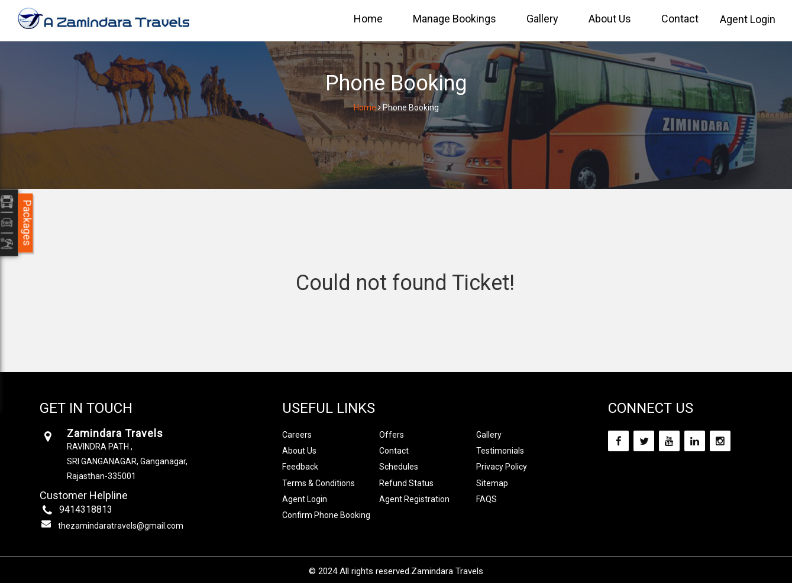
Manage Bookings (454, 18)
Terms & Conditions (318, 483)
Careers (297, 434)
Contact (680, 18)
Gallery (542, 18)
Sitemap (492, 483)
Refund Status (406, 483)
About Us (610, 18)
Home (368, 18)
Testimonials (500, 450)
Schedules (398, 466)
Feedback (300, 466)
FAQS (486, 499)
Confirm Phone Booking (326, 515)
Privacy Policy (501, 466)
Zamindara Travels (447, 571)
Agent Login (747, 19)
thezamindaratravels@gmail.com (120, 525)
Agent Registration (414, 499)
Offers (391, 434)
